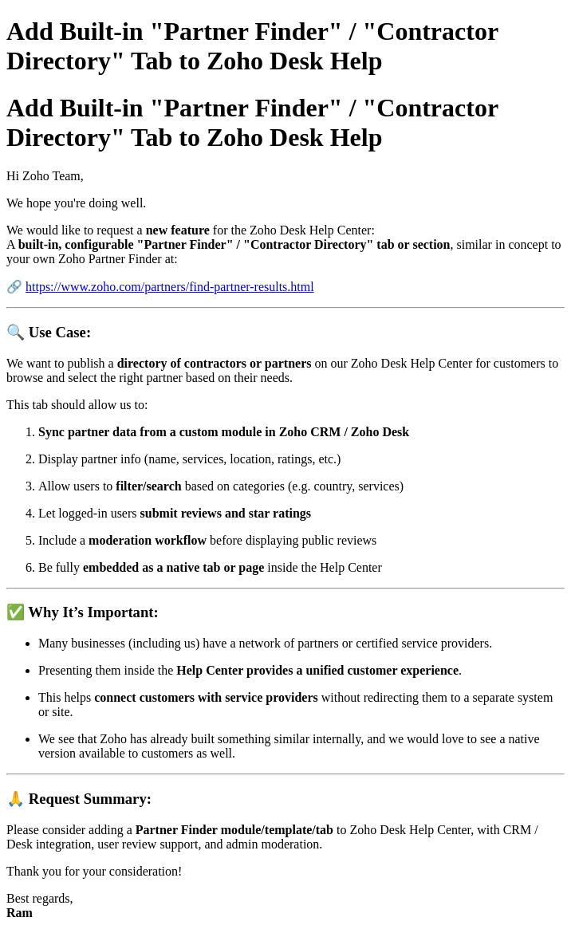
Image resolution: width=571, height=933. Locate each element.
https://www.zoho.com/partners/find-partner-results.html (170, 286)
